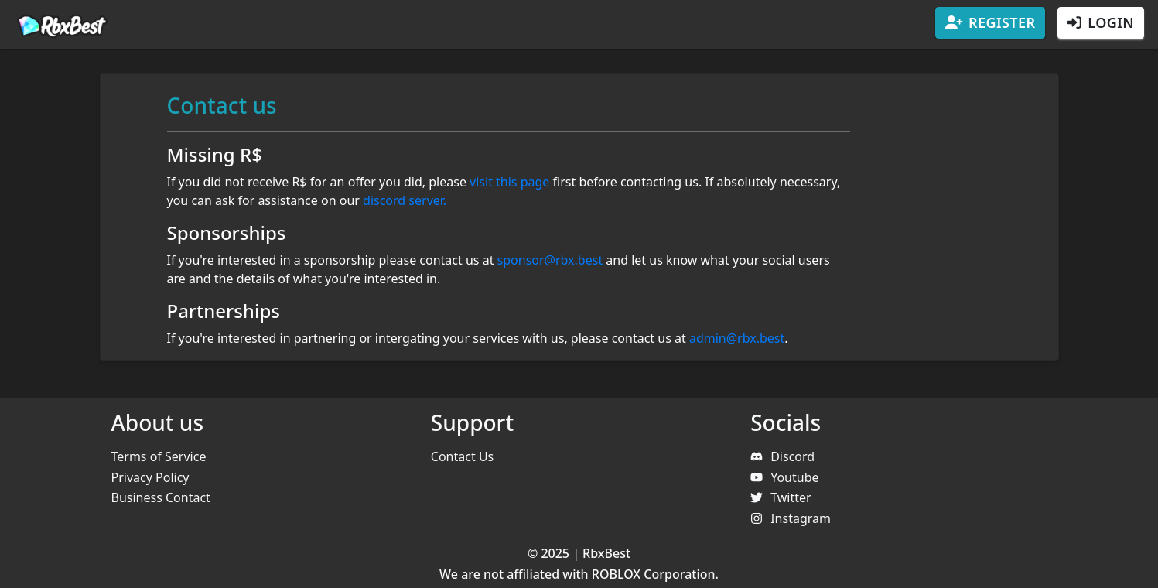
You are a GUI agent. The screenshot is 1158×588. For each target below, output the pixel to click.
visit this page (509, 181)
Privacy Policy (150, 477)
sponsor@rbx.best (550, 259)
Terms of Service (159, 456)
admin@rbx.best (736, 338)
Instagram (790, 518)
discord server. (404, 200)
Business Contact (160, 497)
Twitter (780, 497)
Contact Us (462, 456)
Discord (782, 456)
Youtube (784, 477)
